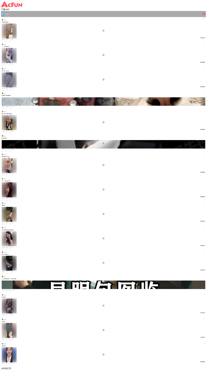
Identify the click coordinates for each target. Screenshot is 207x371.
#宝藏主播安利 (7, 106)
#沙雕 (11, 106)
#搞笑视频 (3, 39)
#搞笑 (12, 39)
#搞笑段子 (7, 39)
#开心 (10, 39)
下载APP (5, 9)
